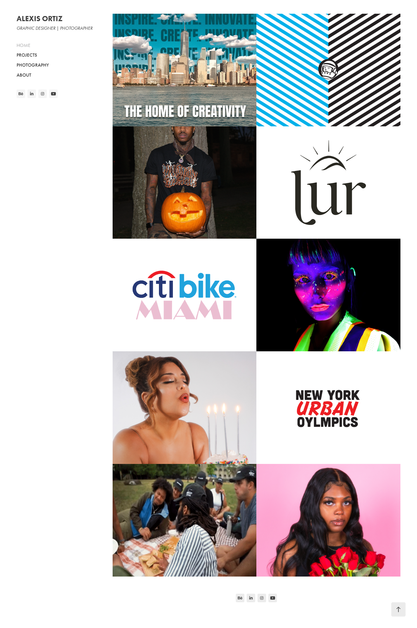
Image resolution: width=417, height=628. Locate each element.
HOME (23, 45)
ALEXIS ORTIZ (40, 18)
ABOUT (24, 75)
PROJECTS (27, 55)
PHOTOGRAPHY (33, 65)
